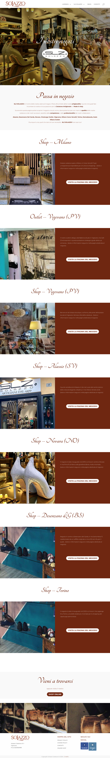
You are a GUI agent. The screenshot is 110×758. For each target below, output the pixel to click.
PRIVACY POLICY (62, 740)
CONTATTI (60, 745)
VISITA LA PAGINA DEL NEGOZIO (82, 182)
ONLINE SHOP (61, 748)
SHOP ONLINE (55, 694)
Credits (66, 756)
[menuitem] (66, 4)
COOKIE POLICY (62, 743)
